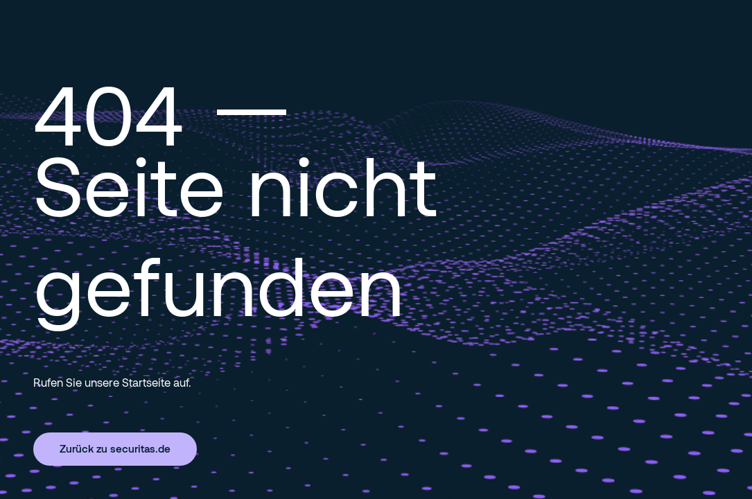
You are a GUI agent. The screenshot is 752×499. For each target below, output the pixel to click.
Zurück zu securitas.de (115, 448)
